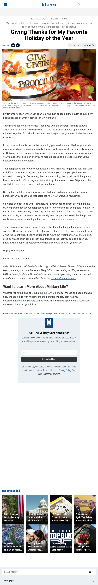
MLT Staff (7, 45)
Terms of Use (48, 370)
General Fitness (36, 19)
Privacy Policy (65, 370)
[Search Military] (44, 572)
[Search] (79, 5)
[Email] (79, 45)
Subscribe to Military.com (27, 300)
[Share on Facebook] (70, 45)
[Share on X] (74, 45)
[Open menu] (5, 4)
